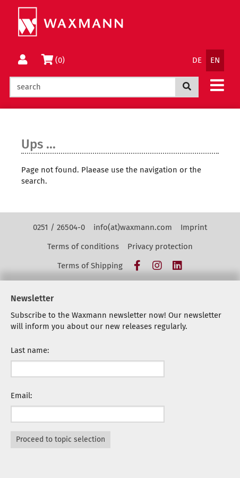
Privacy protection (160, 246)
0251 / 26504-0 (59, 227)
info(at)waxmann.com (132, 227)
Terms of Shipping (90, 265)
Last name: (30, 350)
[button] (217, 85)
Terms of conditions (83, 246)
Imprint (194, 227)
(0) (54, 59)
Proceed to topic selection (60, 439)
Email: (21, 395)
